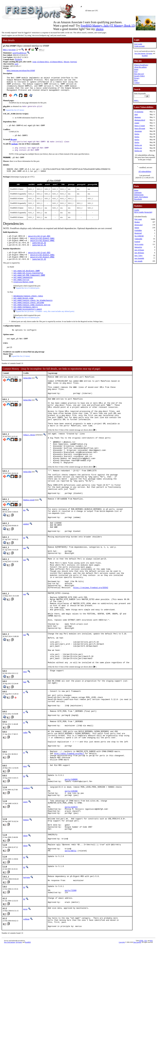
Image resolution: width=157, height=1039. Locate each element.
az (24, 756)
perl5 (16, 64)
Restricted (138, 233)
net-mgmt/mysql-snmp (23, 310)
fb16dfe (18, 59)
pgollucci (26, 865)
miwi (25, 736)
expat (34, 62)
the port (13, 144)
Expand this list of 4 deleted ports (27, 299)
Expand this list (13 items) (20, 371)
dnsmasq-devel (140, 120)
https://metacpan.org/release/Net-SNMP (21, 71)
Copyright (122, 1036)
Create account (139, 46)
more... (136, 100)
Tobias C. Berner (29, 459)
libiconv (66, 62)
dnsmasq (138, 117)
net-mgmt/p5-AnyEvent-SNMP (26, 280)
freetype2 (73, 62)
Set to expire (139, 244)
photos (99, 29)
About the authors (140, 67)
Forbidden (138, 230)
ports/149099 (71, 855)
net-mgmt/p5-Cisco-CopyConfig (28, 283)
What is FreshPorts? (141, 65)
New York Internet (139, 53)
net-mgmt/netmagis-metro (25, 320)
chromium (138, 131)
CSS (145, 1034)
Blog (135, 80)
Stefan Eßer (27, 392)
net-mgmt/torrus (21, 290)
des (24, 547)
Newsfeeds (138, 199)
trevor (25, 1000)
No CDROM (139, 236)
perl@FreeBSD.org (19, 53)
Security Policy (139, 76)
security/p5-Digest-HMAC (42, 248)
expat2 (137, 123)
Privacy (137, 78)
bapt (24, 746)
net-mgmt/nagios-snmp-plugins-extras (31, 317)
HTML (141, 1034)
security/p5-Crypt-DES (39, 243)
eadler (25, 802)
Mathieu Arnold (28, 536)
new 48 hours (139, 253)
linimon (26, 902)
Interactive (138, 247)
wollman (26, 1010)
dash (136, 114)
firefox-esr (138, 145)
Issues (136, 69)
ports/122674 (71, 887)
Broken (137, 222)
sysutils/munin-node (23, 293)
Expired (137, 242)
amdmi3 (26, 563)
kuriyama (26, 965)
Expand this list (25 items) (14, 114)
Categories (138, 192)
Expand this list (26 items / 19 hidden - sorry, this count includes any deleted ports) (45, 325)
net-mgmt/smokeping (22, 288)
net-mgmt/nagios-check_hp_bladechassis (32, 312)
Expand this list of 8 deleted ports (27, 331)
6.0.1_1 (5, 50)
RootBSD (145, 55)
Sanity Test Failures (141, 197)
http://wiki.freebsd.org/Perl (69, 827)
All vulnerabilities (144, 171)
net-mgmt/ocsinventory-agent (27, 322)
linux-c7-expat (140, 126)
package (14, 149)
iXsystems (149, 53)
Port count (138, 219)
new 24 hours (139, 250)
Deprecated (139, 225)
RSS (151, 1034)
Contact (137, 83)
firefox (137, 134)
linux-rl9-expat (140, 128)
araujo (25, 881)
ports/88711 (70, 938)
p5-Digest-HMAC (56, 62)
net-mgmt (12, 50)
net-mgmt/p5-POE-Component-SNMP (29, 285)
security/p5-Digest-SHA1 (42, 245)
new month (138, 261)
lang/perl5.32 (39, 250)
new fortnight (139, 258)
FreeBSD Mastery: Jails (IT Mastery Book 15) (108, 25)
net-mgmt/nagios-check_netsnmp (28, 315)
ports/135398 (71, 869)
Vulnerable (138, 239)
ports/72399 (70, 980)
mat (24, 589)
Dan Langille (137, 1036)
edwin (25, 920)
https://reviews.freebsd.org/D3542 (90, 637)
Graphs (136, 210)
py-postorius (139, 112)
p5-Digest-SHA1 (43, 62)
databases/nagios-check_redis (28, 307)
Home (136, 190)
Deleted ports (138, 195)
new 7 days (138, 255)
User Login (138, 44)
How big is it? (139, 74)
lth (24, 579)
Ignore (137, 228)
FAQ (135, 72)
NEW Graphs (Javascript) (143, 212)
